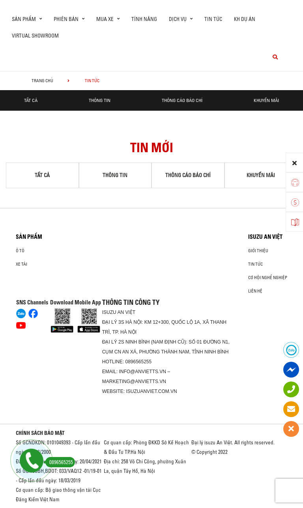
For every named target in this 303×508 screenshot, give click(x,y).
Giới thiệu (258, 250)
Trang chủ (42, 80)
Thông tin (99, 100)
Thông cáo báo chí (182, 100)
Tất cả (30, 100)
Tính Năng (144, 19)
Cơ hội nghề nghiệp (267, 277)
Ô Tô (20, 250)
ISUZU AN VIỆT (265, 236)
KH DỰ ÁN (244, 19)
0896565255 (138, 361)
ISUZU (109, 312)
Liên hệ (255, 291)
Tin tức (213, 19)
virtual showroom (35, 35)
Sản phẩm (29, 236)
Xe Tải (21, 264)
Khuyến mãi (266, 100)
